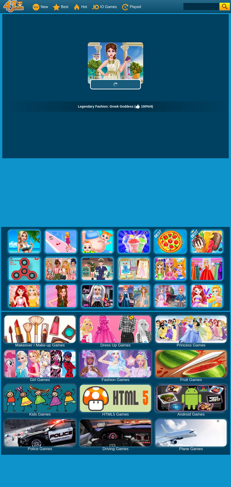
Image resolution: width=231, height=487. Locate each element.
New (40, 7)
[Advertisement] (116, 193)
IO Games (104, 7)
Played (131, 7)
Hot (80, 7)
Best (60, 7)
